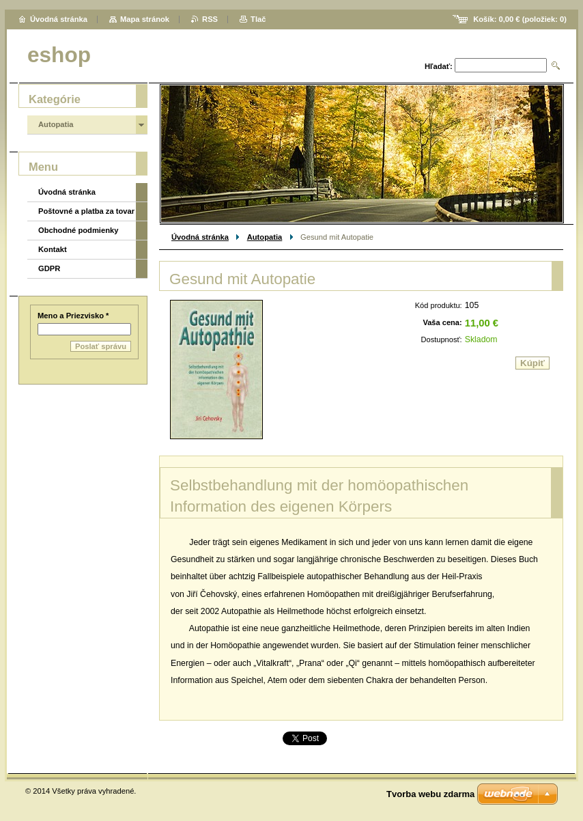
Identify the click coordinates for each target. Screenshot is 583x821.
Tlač (258, 19)
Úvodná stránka (200, 237)
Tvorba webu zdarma (430, 794)
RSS (210, 19)
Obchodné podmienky (78, 230)
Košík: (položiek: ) (520, 19)
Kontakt (52, 249)
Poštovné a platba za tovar (86, 211)
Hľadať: (439, 66)
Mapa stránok (144, 19)
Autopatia (265, 237)
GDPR (49, 268)
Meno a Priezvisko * (73, 315)
